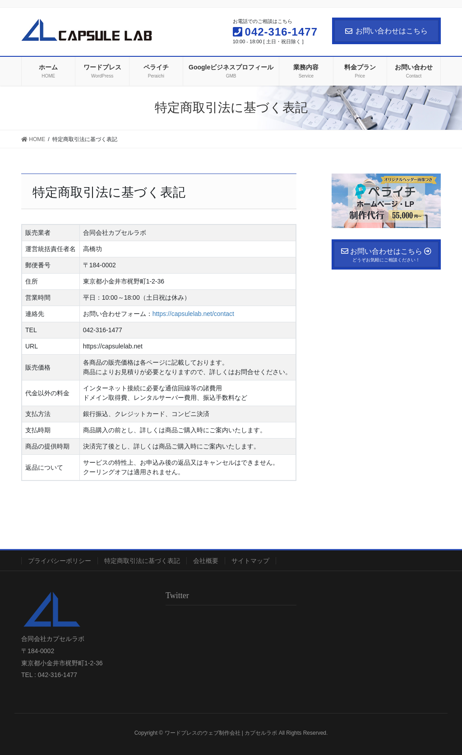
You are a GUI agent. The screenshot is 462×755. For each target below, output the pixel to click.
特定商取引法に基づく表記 (142, 560)
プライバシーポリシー (59, 560)
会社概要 (205, 560)
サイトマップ (250, 560)
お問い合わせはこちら (386, 31)
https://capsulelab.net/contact (193, 313)
